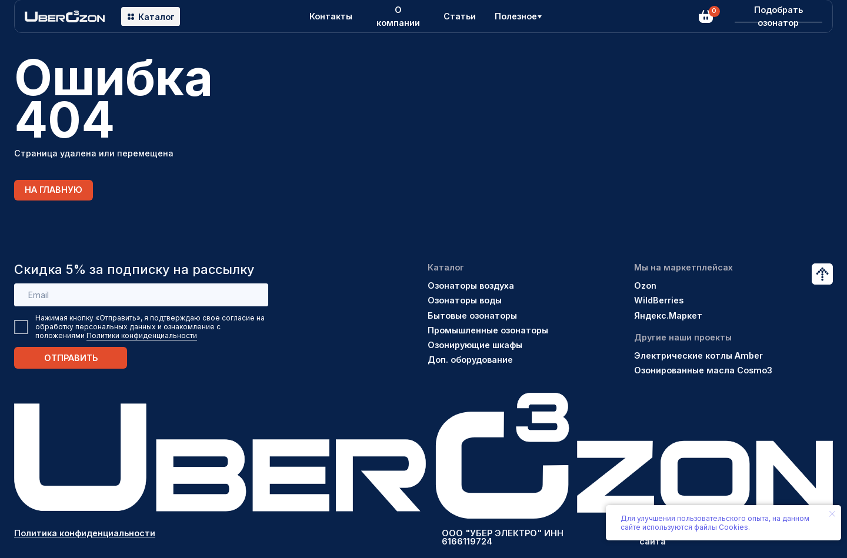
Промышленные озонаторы (488, 330)
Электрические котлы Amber (698, 355)
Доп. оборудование (470, 360)
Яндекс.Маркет (668, 315)
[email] (141, 295)
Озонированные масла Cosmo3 (703, 370)
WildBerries (658, 300)
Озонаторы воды (465, 300)
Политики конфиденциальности (141, 335)
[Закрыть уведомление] (832, 514)
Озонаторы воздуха (471, 285)
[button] (778, 16)
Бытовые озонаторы (472, 315)
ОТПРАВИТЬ (71, 358)
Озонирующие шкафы (475, 345)
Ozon (645, 285)
